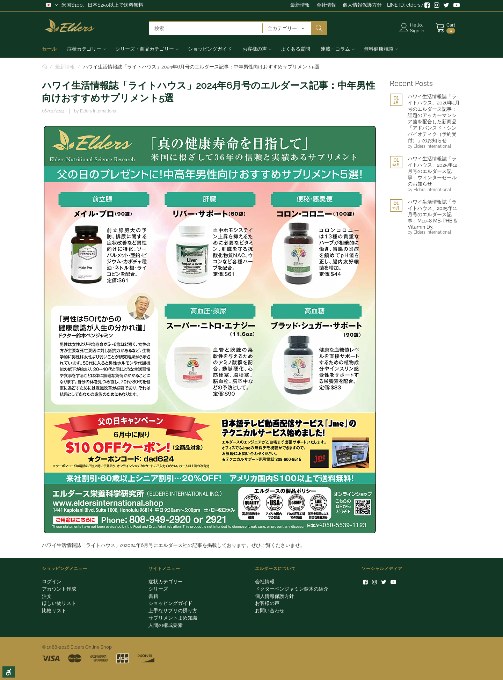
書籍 (153, 596)
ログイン (51, 581)
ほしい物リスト (59, 603)
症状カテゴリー (165, 581)
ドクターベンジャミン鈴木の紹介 (291, 589)
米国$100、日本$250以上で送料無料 (102, 5)
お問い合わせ (269, 610)
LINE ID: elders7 (405, 5)
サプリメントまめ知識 (172, 618)
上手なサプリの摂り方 (172, 610)
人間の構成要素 (165, 625)
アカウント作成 (59, 589)
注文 (47, 596)
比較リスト (54, 610)
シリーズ (158, 589)
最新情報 (300, 5)
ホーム (45, 67)
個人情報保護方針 (362, 5)
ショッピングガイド (170, 603)
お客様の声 (267, 603)
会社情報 (326, 5)
